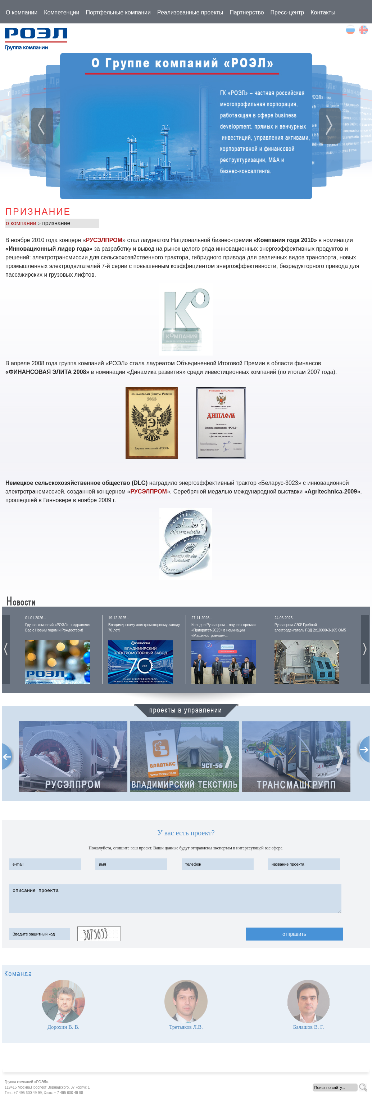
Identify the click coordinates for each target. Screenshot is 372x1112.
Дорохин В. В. (63, 1027)
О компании (21, 12)
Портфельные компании (118, 12)
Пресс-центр (287, 12)
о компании (22, 223)
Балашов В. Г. (308, 1027)
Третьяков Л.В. (186, 1027)
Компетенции (61, 12)
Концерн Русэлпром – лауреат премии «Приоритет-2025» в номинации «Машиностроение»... (223, 630)
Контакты (322, 12)
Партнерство (247, 12)
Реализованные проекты (190, 12)
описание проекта (175, 898)
